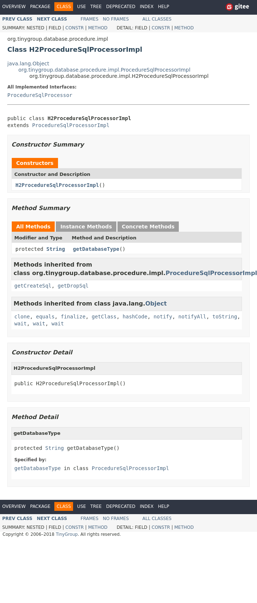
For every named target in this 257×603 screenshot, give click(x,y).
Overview (14, 6)
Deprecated (120, 6)
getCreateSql (32, 286)
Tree (96, 6)
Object (156, 303)
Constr (74, 27)
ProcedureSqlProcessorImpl (70, 125)
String (55, 249)
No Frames (116, 19)
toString (225, 316)
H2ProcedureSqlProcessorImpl (57, 185)
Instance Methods (86, 227)
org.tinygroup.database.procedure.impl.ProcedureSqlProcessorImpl (104, 70)
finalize (73, 316)
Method (98, 27)
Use (81, 6)
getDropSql (73, 286)
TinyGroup (67, 534)
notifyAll (192, 316)
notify (162, 316)
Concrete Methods (148, 227)
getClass (104, 316)
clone (22, 316)
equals (45, 316)
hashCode (135, 316)
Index (147, 6)
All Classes (156, 19)
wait (20, 323)
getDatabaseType (96, 249)
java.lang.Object (28, 63)
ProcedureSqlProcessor (39, 95)
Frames (90, 19)
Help (163, 6)
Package (40, 6)
